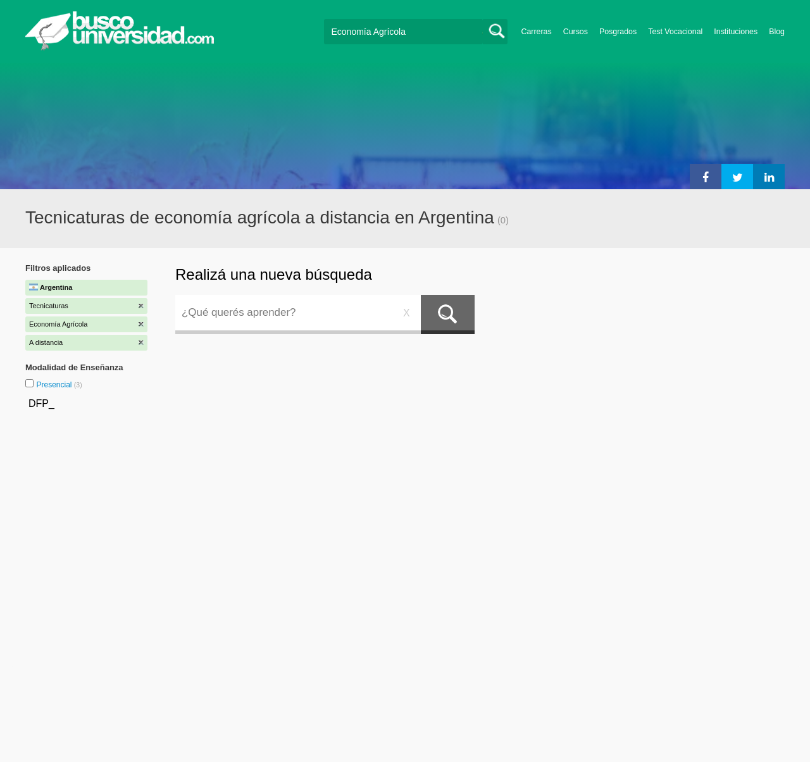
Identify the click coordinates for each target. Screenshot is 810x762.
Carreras (536, 31)
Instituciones (735, 31)
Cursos (575, 31)
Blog (777, 31)
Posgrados (618, 31)
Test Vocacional (675, 31)
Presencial (54, 384)
